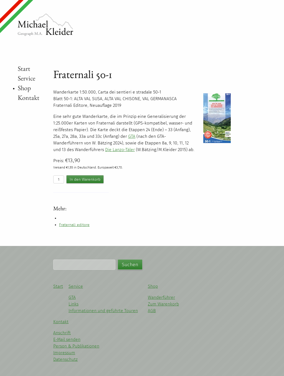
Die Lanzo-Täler (120, 149)
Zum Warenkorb (163, 304)
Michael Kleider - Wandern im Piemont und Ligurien (45, 25)
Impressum (64, 352)
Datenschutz (65, 359)
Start (24, 68)
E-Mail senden (66, 339)
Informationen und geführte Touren (103, 310)
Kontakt (28, 97)
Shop (24, 88)
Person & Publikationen (76, 346)
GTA (72, 297)
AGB (152, 310)
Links (73, 304)
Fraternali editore (74, 224)
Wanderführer (161, 297)
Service (26, 78)
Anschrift (62, 332)
